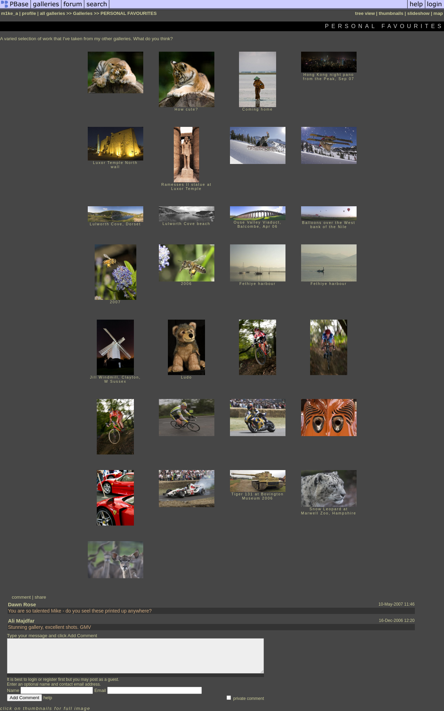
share (40, 597)
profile (29, 13)
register (50, 679)
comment (21, 597)
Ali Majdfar (21, 621)
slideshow (418, 13)
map (438, 13)
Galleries (83, 13)
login (32, 679)
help (47, 697)
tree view (365, 13)
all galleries (52, 13)
